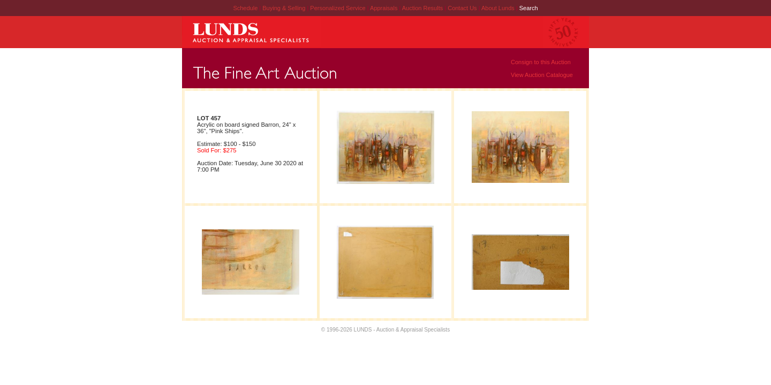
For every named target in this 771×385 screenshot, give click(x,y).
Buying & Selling (284, 8)
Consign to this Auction (541, 62)
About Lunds (498, 8)
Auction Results (423, 8)
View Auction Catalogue (542, 75)
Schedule (245, 8)
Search (528, 8)
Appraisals (384, 8)
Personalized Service (338, 8)
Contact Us (462, 8)
